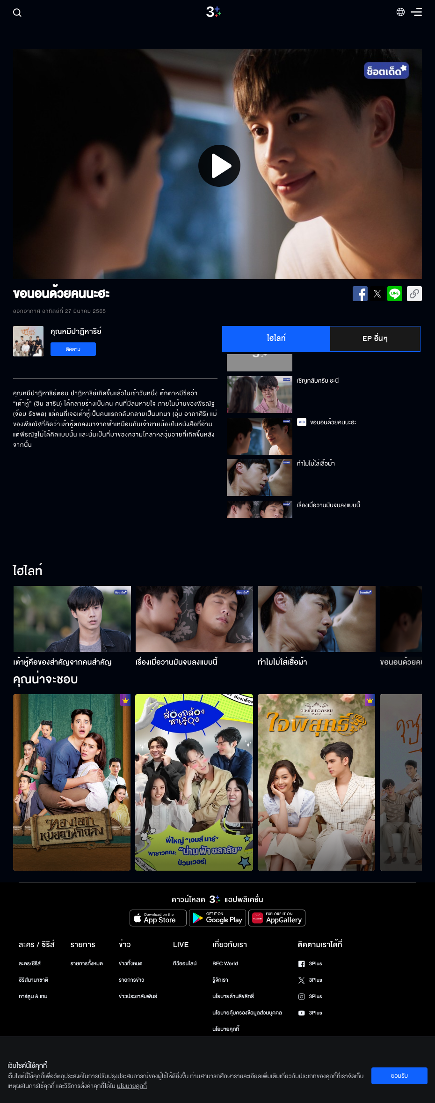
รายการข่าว (131, 980)
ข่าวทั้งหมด (131, 963)
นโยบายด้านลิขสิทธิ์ (233, 996)
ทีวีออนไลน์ (184, 963)
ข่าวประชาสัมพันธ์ (138, 996)
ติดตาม (73, 349)
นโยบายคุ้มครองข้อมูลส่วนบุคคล (247, 1012)
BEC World (225, 963)
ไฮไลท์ (276, 339)
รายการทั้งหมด (87, 963)
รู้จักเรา (220, 980)
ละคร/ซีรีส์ (30, 963)
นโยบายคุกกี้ (225, 1029)
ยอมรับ (399, 1076)
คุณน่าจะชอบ (45, 680)
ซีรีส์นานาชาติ (33, 980)
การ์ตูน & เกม (33, 996)
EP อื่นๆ (375, 339)
